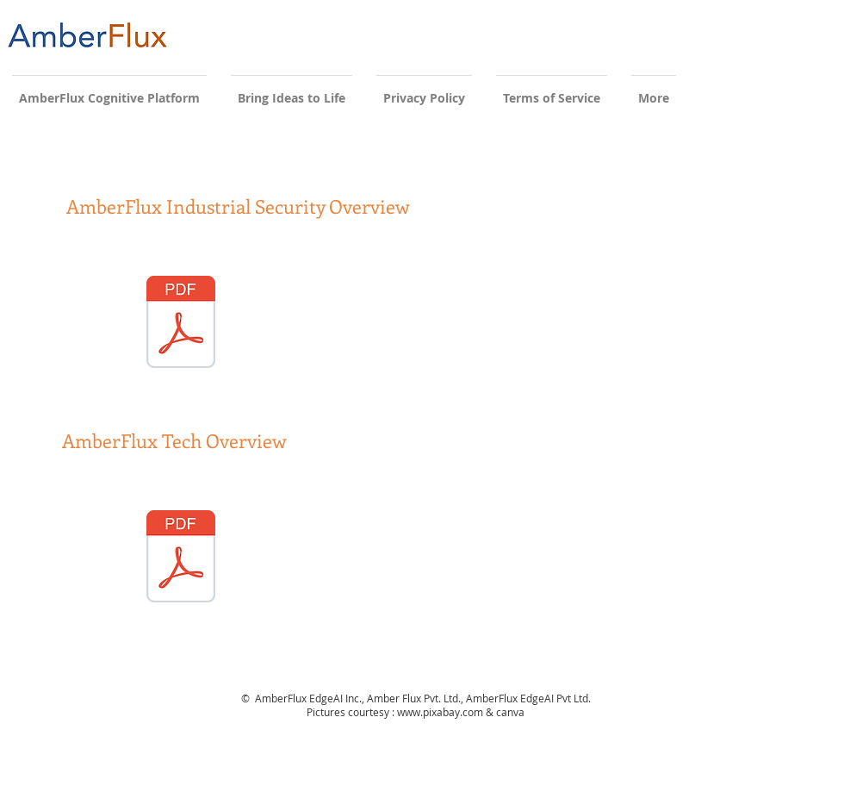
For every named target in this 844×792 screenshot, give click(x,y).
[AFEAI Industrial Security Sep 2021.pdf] (181, 324)
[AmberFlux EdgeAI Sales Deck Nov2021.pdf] (181, 558)
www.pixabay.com (440, 712)
